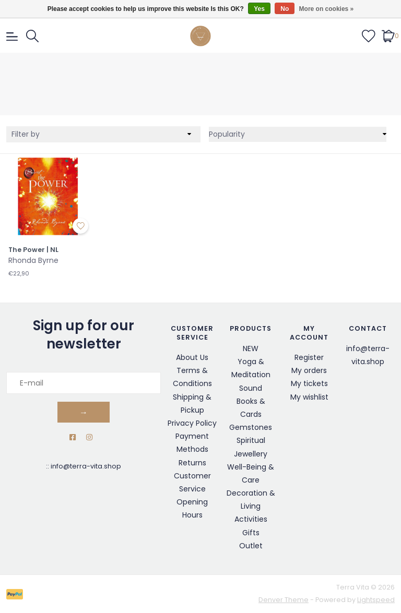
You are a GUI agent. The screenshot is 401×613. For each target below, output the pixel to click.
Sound (250, 388)
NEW (250, 348)
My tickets (309, 383)
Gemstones (250, 427)
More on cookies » (326, 9)
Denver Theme (283, 599)
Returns (192, 463)
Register (309, 357)
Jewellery (250, 454)
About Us (192, 357)
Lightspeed (376, 599)
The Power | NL (33, 250)
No (284, 9)
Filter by (25, 134)
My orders (309, 370)
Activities (250, 519)
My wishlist (309, 397)
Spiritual (251, 440)
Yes (259, 9)
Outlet (251, 545)
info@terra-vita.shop (86, 466)
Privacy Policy (192, 423)
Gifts (251, 532)
